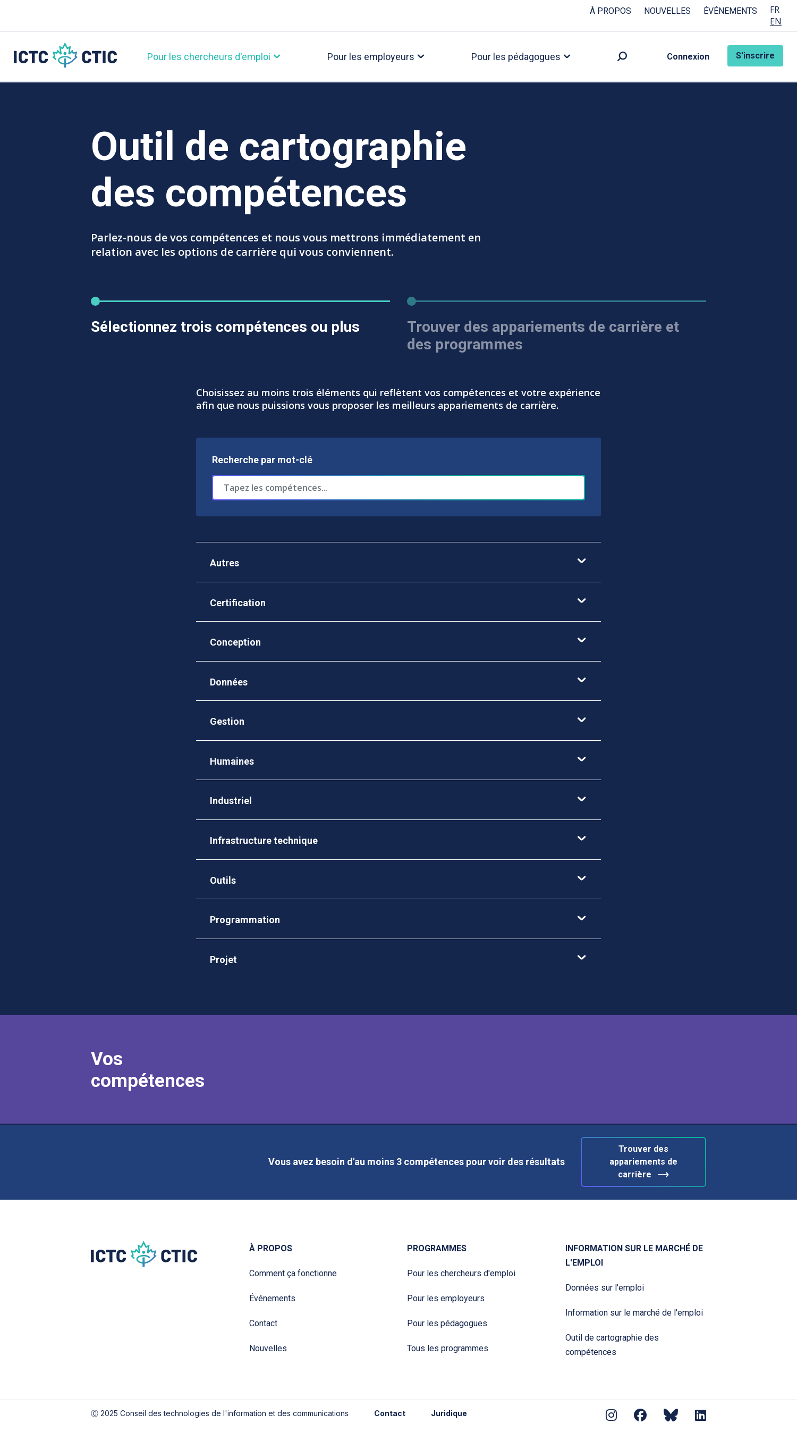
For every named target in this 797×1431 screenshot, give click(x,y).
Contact (263, 1323)
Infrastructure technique (398, 841)
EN (776, 21)
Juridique (449, 1413)
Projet (398, 960)
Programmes (437, 1248)
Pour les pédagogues (447, 1323)
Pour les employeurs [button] (372, 57)
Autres (398, 563)
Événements (730, 11)
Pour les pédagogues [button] (517, 57)
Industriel (398, 801)
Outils (398, 881)
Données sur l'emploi (604, 1288)
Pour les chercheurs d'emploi (461, 1273)
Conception (398, 643)
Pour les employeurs (446, 1298)
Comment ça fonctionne (293, 1273)
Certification (398, 603)
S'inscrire (755, 56)
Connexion (688, 57)
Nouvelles (667, 11)
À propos (610, 11)
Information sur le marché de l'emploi (634, 1255)
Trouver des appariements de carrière (643, 1163)
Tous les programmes (447, 1348)
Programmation (398, 920)
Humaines (398, 762)
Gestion (398, 722)
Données (398, 682)
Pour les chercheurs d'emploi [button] (210, 57)
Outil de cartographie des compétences (612, 1345)
